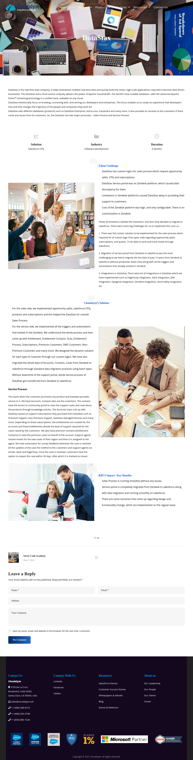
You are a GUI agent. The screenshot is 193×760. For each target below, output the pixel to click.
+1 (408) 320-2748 (19, 713)
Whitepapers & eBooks (111, 695)
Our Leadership (152, 683)
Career (147, 701)
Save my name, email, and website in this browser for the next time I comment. (51, 631)
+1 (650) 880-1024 (19, 719)
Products (103, 7)
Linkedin (58, 681)
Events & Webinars (109, 707)
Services (85, 7)
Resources (142, 7)
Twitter (57, 693)
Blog (101, 701)
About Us (67, 7)
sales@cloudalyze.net (21, 701)
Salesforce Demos (108, 683)
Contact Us (161, 7)
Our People (150, 689)
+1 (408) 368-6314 (19, 707)
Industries (122, 7)
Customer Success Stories (112, 689)
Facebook (59, 687)
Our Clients (150, 695)
